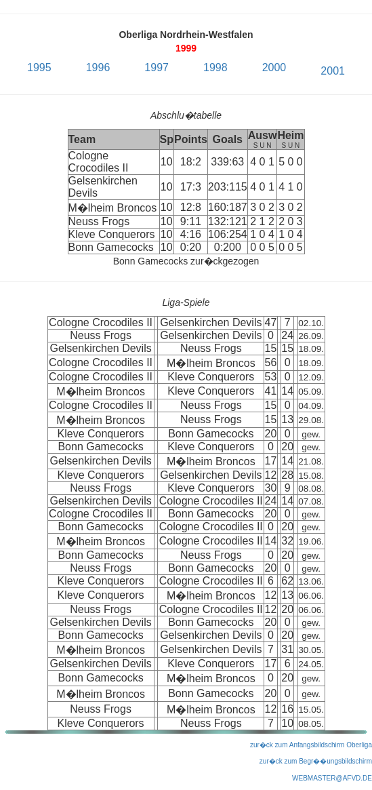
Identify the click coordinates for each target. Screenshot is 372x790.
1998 (215, 67)
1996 (98, 67)
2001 (333, 71)
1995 (39, 67)
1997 (156, 67)
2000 (274, 67)
